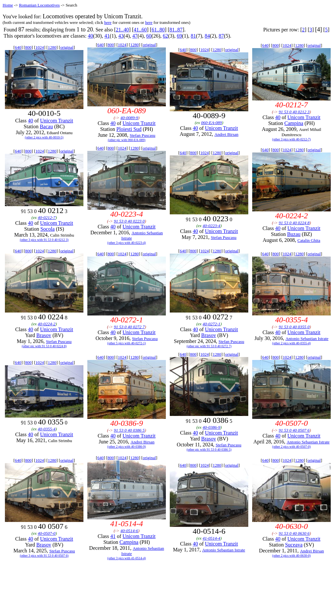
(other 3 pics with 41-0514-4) (126, 558)
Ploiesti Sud (129, 129)
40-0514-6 (129, 530)
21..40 (122, 29)
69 (179, 36)
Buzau (294, 234)
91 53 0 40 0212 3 (294, 111)
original (66, 47)
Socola (47, 229)
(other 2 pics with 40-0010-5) (44, 137)
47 (134, 36)
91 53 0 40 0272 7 (129, 326)
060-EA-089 (211, 122)
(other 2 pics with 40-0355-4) (291, 343)
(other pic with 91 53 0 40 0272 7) (208, 346)
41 (107, 36)
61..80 (158, 29)
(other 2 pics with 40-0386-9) (126, 446)
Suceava (293, 544)
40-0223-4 (211, 225)
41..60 (140, 29)
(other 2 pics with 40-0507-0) (291, 446)
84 (207, 36)
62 (165, 36)
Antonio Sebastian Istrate (307, 338)
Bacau (46, 126)
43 (121, 36)
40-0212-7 (46, 217)
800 (28, 47)
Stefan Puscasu (142, 135)
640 (18, 47)
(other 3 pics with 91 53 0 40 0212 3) (44, 240)
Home (8, 5)
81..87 (176, 29)
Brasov (43, 335)
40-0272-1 (211, 323)
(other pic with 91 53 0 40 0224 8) (44, 346)
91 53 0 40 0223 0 (129, 221)
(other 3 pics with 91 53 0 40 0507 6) (44, 555)
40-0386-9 (211, 427)
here (107, 22)
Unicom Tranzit (56, 120)
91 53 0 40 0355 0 (294, 326)
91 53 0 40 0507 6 (294, 430)
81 (193, 36)
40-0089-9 (129, 117)
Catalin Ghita (308, 240)
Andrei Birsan (226, 134)
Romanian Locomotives (39, 5)
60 (148, 36)
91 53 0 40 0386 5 (129, 430)
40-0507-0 (46, 533)
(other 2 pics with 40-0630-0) (291, 555)
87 (221, 36)
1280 (52, 47)
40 (90, 36)
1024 (39, 47)
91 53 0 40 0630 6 (294, 533)
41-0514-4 (211, 538)
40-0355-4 (46, 428)
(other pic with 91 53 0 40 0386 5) (208, 449)
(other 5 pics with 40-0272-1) (126, 343)
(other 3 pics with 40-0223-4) (126, 242)
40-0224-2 (46, 323)
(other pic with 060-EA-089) (127, 140)
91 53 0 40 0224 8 (294, 222)
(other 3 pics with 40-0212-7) (291, 139)
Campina (293, 123)
